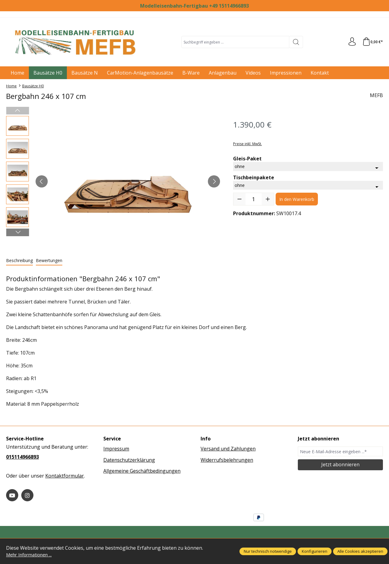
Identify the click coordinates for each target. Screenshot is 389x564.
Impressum (116, 448)
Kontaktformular (64, 475)
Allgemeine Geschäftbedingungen (142, 471)
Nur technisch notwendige (268, 551)
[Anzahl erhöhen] (268, 199)
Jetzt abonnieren (340, 464)
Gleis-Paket (247, 158)
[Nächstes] (214, 181)
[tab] (19, 260)
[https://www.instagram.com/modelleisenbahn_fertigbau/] (27, 495)
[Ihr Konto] (350, 42)
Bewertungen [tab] (49, 260)
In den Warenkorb (296, 199)
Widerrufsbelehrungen (227, 460)
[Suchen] (295, 42)
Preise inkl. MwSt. (247, 143)
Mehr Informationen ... (31, 554)
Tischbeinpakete (253, 177)
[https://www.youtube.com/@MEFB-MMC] (12, 495)
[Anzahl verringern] (239, 199)
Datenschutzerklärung (129, 460)
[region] (113, 181)
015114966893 (22, 457)
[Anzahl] (254, 199)
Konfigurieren (314, 551)
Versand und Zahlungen (228, 448)
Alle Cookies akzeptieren (360, 551)
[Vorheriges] (42, 181)
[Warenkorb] (372, 42)
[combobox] (235, 42)
